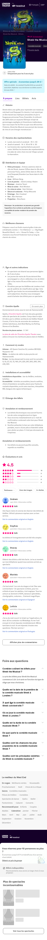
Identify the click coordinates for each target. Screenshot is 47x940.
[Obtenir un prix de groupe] (12, 860)
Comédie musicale (33, 31)
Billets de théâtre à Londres (13, 31)
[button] (23, 931)
